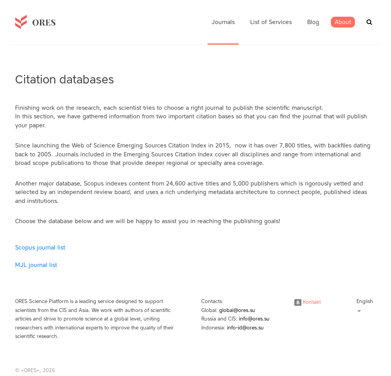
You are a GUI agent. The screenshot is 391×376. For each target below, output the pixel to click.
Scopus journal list (40, 247)
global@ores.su (237, 310)
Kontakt (307, 302)
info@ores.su (254, 319)
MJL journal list (36, 265)
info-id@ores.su (245, 328)
